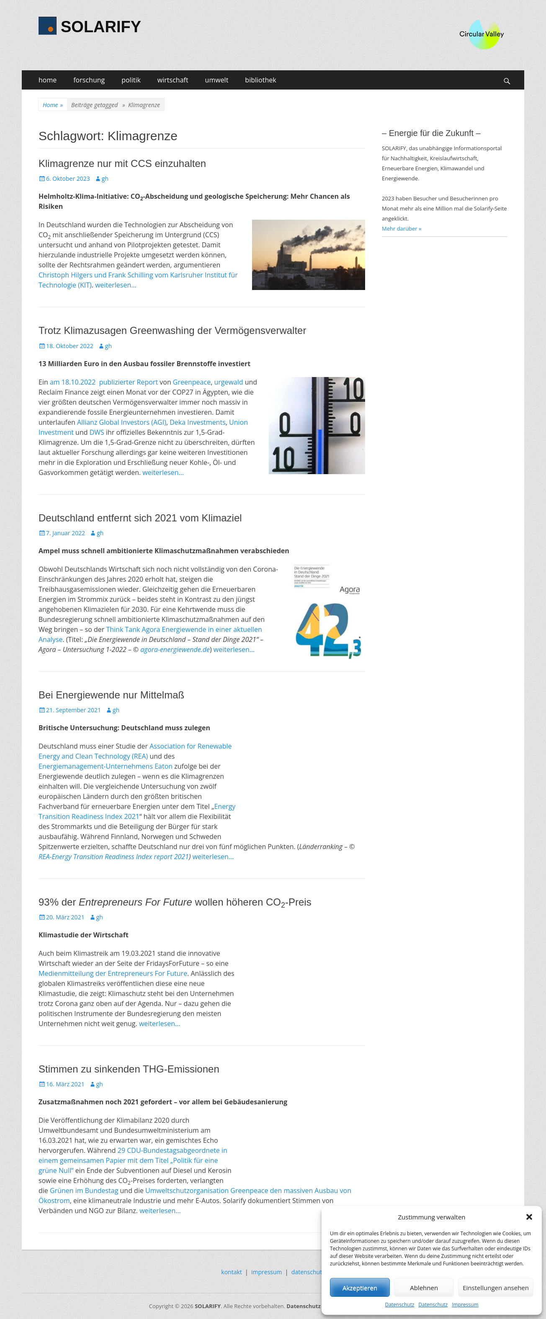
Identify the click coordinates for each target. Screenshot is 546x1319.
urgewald (228, 382)
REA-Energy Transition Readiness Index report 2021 (114, 856)
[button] (529, 1217)
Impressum (465, 1304)
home (48, 80)
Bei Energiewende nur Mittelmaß (111, 695)
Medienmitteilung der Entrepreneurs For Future (113, 973)
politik (131, 80)
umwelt (217, 80)
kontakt (231, 1272)
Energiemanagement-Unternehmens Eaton (106, 766)
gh (105, 178)
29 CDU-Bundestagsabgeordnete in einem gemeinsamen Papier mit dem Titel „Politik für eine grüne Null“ (133, 1160)
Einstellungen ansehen (496, 1287)
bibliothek (260, 80)
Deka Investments (198, 422)
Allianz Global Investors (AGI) (121, 422)
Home (53, 104)
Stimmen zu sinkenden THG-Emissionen (129, 1069)
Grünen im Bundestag (84, 1190)
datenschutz (308, 1272)
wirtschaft (172, 80)
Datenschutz (399, 1304)
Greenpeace (191, 382)
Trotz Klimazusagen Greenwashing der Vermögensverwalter (172, 330)
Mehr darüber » (402, 228)
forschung (89, 80)
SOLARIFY (101, 27)
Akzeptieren (360, 1287)
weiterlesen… (115, 285)
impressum (266, 1272)
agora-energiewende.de (175, 649)
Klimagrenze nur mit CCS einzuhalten (122, 163)
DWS (97, 432)
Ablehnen (424, 1287)
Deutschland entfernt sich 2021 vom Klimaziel (140, 517)
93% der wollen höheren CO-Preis (175, 902)
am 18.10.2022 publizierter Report (104, 382)
